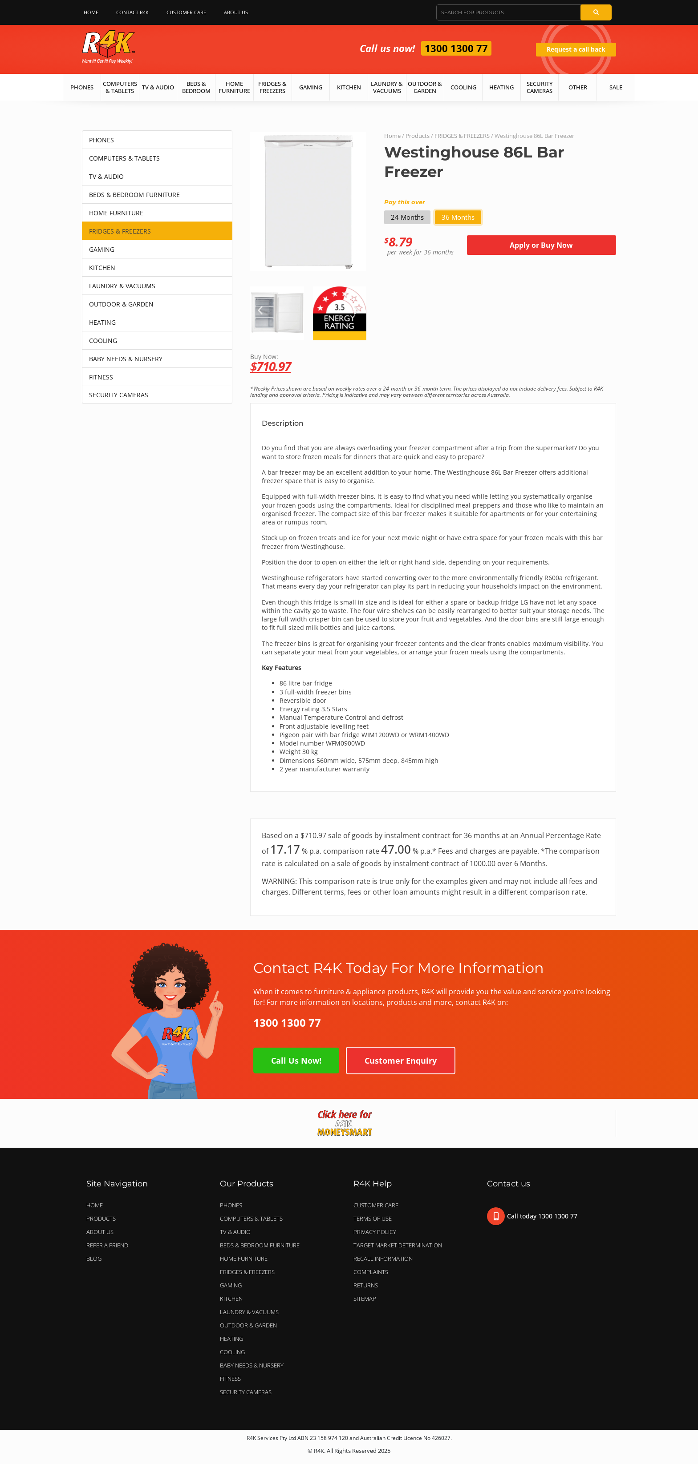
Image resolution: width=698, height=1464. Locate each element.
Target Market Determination (397, 1245)
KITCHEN (102, 267)
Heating (501, 87)
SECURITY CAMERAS (118, 395)
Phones (81, 87)
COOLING (103, 340)
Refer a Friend (107, 1245)
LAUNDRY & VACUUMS (122, 286)
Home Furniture (234, 87)
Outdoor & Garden (425, 87)
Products (418, 136)
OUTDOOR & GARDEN (121, 304)
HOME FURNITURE (116, 213)
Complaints (370, 1272)
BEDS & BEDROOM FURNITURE (134, 194)
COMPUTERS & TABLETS (124, 158)
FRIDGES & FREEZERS (120, 231)
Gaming (310, 87)
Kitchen (349, 87)
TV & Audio (158, 87)
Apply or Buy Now (541, 245)
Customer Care (186, 12)
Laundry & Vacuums (387, 87)
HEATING (102, 322)
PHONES (101, 140)
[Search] (596, 12)
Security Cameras (539, 87)
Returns (365, 1285)
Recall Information (383, 1258)
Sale (615, 87)
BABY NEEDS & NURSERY (125, 359)
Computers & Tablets (120, 87)
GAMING (101, 249)
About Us (238, 12)
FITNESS (101, 377)
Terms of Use (372, 1218)
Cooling (463, 87)
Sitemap (364, 1299)
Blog (93, 1258)
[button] (260, 310)
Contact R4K (132, 12)
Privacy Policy (374, 1232)
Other (577, 87)
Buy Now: (433, 362)
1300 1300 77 (456, 48)
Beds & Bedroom (196, 87)
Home (91, 12)
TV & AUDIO (106, 176)
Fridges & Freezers (272, 87)
